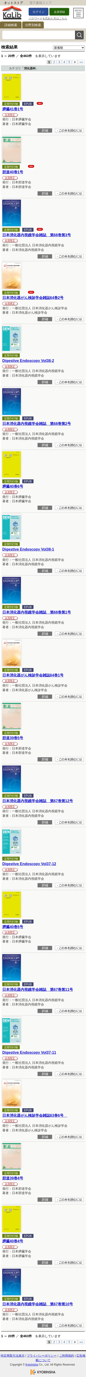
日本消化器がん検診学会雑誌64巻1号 (33, 675)
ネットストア (13, 3)
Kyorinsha (31, 1364)
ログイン (38, 12)
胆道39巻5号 (12, 738)
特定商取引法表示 (13, 1355)
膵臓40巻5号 (12, 927)
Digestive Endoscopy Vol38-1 (28, 549)
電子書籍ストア (40, 3)
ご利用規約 (66, 1355)
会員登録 (59, 12)
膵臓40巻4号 (12, 1241)
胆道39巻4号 (12, 1178)
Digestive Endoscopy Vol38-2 (28, 361)
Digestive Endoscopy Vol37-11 (29, 1052)
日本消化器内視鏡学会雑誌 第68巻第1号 (36, 612)
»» (81, 62)
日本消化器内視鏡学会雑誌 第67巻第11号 (37, 989)
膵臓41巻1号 (12, 109)
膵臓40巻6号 (12, 486)
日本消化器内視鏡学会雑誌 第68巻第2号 (36, 423)
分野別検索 (33, 25)
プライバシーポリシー (42, 1355)
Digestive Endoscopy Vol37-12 (29, 864)
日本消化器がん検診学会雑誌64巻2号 (33, 298)
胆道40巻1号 (12, 172)
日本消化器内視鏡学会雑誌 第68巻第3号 (36, 235)
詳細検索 (10, 25)
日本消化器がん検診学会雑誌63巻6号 (34, 1115)
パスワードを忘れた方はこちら (48, 18)
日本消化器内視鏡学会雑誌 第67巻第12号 (37, 801)
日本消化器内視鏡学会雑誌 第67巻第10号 (37, 1304)
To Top (73, 1348)
